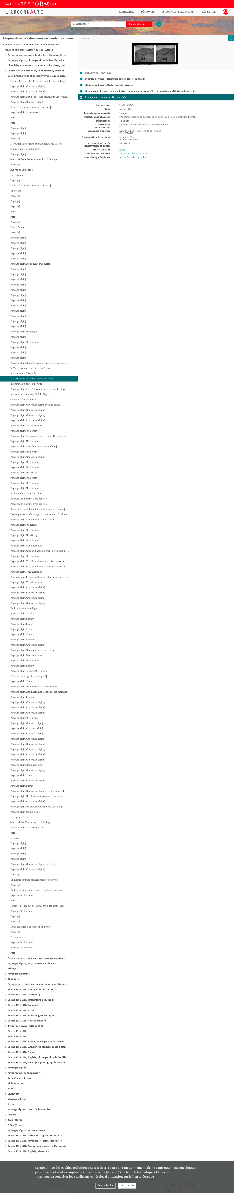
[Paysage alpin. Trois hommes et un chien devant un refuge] (39, 561)
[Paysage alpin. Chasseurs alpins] (27, 86)
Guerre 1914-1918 (16, 1031)
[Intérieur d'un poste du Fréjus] (26, 384)
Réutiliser (208, 12)
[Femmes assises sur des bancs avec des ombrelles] (37, 906)
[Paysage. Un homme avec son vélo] (29, 499)
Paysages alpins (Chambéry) (24, 1073)
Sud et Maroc (14, 1120)
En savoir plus (105, 1185)
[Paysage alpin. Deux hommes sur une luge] (33, 447)
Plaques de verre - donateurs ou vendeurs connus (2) (33, 45)
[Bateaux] (15, 233)
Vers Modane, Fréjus (19, 1078)
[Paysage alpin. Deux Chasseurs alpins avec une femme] (39, 363)
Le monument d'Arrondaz (24, 374)
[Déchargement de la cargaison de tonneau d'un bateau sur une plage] (39, 515)
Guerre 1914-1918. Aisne (20, 1010)
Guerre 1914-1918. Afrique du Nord (26, 1021)
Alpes (122, 150)
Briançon (12, 969)
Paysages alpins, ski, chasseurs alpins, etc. (32, 963)
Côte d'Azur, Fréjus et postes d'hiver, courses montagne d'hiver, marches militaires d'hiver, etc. (37, 76)
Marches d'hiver (16, 1099)
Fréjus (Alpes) (15, 1125)
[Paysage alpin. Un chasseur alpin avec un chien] (36, 807)
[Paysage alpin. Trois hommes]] (26, 426)
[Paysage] (15, 139)
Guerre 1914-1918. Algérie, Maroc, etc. (28, 1151)
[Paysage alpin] (18, 128)
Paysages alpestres (18, 974)
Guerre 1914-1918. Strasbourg (23, 995)
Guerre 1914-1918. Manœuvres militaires (30, 990)
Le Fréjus (14, 838)
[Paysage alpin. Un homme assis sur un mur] (33, 687)
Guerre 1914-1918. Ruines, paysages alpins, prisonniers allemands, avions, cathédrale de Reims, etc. (37, 1042)
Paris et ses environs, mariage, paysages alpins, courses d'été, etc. (37, 958)
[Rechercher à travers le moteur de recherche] (100, 24)
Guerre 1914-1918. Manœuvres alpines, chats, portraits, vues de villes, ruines (37, 1047)
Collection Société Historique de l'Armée (29, 50)
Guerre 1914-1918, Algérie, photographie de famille (36, 1057)
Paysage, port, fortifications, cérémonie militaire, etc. (37, 984)
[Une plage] (16, 191)
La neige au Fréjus (19, 817)
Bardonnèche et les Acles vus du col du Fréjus (34, 160)
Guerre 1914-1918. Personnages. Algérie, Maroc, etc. (37, 1146)
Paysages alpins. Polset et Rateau (26, 1130)
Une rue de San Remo (21, 170)
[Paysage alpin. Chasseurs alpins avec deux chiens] (37, 791)
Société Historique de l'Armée (134, 154)
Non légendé (16, 175)
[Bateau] (14, 875)
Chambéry (13, 1094)
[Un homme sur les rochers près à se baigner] (34, 880)
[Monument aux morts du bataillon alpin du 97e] (36, 144)
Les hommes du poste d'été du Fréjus (29, 394)
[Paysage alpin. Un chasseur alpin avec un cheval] (36, 796)
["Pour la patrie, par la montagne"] (28, 676)
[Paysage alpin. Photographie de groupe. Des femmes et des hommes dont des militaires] (39, 436)
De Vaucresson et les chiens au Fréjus (30, 368)
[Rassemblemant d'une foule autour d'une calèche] (37, 509)
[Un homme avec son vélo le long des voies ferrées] (37, 890)
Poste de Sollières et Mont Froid (26, 828)
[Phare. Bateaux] (18, 227)
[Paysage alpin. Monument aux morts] (30, 264)
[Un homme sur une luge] (23, 608)
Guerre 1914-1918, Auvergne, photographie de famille (37, 1063)
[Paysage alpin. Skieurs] (22, 614)
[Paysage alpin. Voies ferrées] (25, 113)
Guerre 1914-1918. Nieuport (22, 1005)
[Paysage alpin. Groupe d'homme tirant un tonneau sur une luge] (39, 551)
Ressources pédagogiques (178, 12)
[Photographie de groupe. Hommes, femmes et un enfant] (39, 577)
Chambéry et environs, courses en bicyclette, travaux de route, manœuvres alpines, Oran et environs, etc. (37, 66)
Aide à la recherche (83, 29)
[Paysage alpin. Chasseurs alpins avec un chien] (35, 405)
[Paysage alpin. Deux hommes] (26, 546)
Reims (11, 1089)
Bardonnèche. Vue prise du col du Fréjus (31, 822)
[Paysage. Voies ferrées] (22, 948)
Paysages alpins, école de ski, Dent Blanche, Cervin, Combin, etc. (37, 55)
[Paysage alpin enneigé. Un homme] (29, 671)
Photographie (139, 158)
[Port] (13, 118)
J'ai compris (127, 1185)
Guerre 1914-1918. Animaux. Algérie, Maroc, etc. (34, 1136)
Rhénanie (13, 979)
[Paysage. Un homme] (21, 896)
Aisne (10, 1104)
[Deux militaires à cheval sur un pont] (30, 927)
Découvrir (147, 12)
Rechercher (126, 12)
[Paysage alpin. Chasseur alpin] (26, 102)
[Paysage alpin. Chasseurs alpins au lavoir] (32, 864)
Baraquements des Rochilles (25, 149)
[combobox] (139, 24)
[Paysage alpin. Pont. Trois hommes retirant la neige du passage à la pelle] (39, 389)
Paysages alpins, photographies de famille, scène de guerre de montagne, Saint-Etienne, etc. (37, 60)
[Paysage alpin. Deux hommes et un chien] (32, 520)
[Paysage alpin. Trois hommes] (26, 572)
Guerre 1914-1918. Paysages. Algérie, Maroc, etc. (34, 1141)
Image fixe (125, 158)
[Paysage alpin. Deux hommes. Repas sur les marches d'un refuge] (39, 692)
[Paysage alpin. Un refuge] (23, 332)
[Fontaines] (15, 937)
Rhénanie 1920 (15, 1083)
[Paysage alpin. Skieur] (21, 624)
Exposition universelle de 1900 (25, 1026)
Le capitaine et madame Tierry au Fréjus (31, 379)
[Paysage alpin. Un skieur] (23, 473)
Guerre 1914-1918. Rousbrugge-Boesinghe (30, 1000)
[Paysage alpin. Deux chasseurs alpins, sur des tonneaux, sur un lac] (39, 97)
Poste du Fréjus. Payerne (23, 400)
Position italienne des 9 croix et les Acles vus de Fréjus (38, 81)
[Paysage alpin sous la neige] (25, 812)
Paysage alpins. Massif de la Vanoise (29, 1110)
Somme (11, 1115)
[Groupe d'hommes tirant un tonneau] (30, 107)
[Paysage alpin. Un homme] (24, 342)
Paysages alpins (16, 1068)
